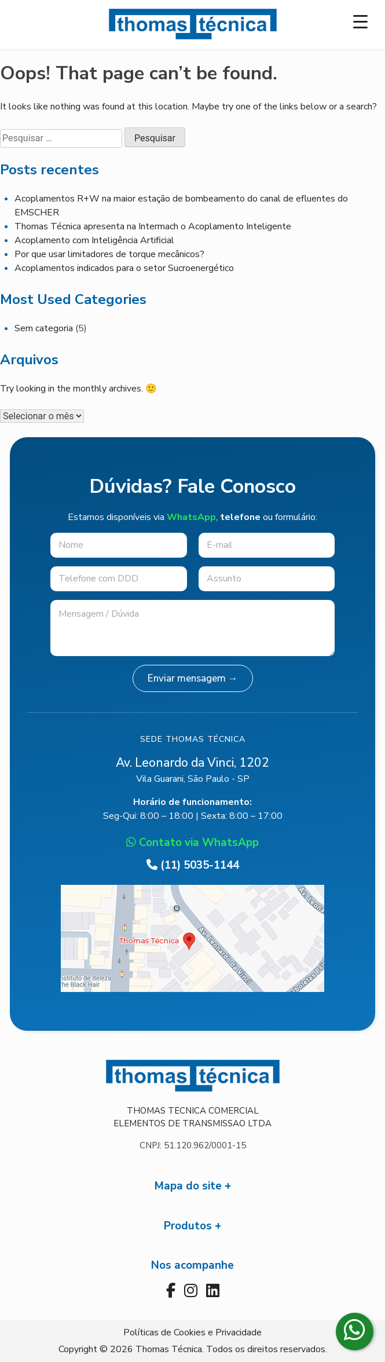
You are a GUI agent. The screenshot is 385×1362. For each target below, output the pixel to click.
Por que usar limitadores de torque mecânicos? (109, 254)
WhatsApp (191, 517)
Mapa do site (188, 1185)
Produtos (188, 1225)
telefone (240, 517)
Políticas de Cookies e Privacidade (192, 1332)
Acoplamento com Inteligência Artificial (94, 240)
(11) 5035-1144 (192, 865)
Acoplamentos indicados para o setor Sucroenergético (124, 268)
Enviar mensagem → (193, 678)
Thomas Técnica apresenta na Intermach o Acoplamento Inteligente (152, 226)
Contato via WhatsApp (192, 842)
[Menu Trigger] (360, 22)
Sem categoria (43, 328)
